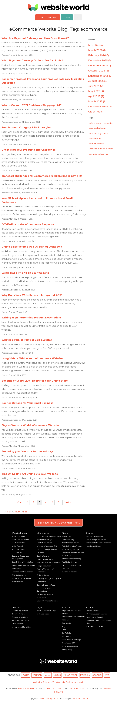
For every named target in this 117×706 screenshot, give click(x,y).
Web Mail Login (43, 614)
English (25, 675)
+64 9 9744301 (26, 688)
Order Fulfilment (43, 575)
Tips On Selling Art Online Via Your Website (29, 474)
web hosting (95, 133)
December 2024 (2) (100, 106)
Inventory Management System (49, 578)
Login (39, 607)
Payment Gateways (44, 539)
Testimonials (66, 636)
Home (8, 512)
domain (110, 148)
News (64, 630)
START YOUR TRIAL (47, 17)
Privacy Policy (67, 649)
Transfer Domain (18, 614)
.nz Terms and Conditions (21, 627)
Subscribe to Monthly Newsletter (99, 543)
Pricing (64, 533)
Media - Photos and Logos (71, 640)
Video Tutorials (17, 546)
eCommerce (95, 123)
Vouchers (40, 553)
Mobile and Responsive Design (23, 565)
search (78, 17)
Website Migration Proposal (72, 546)
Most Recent (96, 45)
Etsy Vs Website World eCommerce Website (30, 425)
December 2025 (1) (99, 60)
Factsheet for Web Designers (22, 572)
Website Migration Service (96, 539)
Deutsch (37, 675)
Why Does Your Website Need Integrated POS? (31, 295)
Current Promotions (69, 572)
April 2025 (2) (96, 96)
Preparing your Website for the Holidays (27, 451)
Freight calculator (44, 566)
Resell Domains (17, 624)
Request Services (93, 611)
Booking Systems (43, 556)
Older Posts (95, 111)
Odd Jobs (65, 568)
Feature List (16, 568)
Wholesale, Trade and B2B (47, 546)
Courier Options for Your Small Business (27, 403)
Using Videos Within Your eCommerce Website (32, 358)
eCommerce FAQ (18, 549)
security (93, 154)
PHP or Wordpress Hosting (71, 559)
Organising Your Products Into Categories (28, 149)
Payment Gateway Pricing (71, 565)
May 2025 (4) (96, 91)
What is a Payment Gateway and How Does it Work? (35, 38)
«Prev (20, 502)
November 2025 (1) (99, 65)
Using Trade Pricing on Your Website (25, 272)
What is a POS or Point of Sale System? (26, 339)
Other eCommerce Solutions (47, 601)
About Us (17, 512)
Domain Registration (20, 611)
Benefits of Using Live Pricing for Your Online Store (34, 380)
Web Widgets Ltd (50, 698)
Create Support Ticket (95, 626)
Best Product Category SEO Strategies (26, 127)
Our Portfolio (66, 633)
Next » (67, 502)
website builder (97, 148)
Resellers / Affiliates (94, 546)
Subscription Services (45, 594)
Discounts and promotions (47, 549)
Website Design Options (70, 543)
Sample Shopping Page (46, 585)
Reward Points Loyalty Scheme (48, 563)
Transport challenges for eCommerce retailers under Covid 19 (41, 176)
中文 (107, 675)
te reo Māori (70, 675)
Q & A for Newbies (18, 543)
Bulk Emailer (16, 553)
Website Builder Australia (70, 682)
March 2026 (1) (97, 50)
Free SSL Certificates (69, 562)
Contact (90, 607)
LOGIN (67, 17)
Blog (25, 512)
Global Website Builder (20, 539)
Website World (81, 698)
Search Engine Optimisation (22, 562)
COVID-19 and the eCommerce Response (27, 224)
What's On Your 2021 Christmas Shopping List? (31, 105)
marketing (108, 123)
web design (100, 128)
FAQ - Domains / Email (20, 620)
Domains (16, 607)
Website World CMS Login (46, 611)
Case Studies (66, 623)
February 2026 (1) (98, 55)
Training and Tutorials (95, 617)
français (85, 675)
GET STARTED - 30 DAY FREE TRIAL (58, 522)
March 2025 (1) (97, 101)
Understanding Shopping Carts (49, 536)
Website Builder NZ (19, 536)
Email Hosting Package (70, 549)
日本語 (57, 675)
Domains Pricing (68, 539)
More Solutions (17, 582)
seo (91, 128)
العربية (47, 675)
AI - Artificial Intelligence (21, 578)
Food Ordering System (45, 559)
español (97, 675)
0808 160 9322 (77, 688)
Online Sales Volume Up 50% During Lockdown (31, 246)
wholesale (103, 154)
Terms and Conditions (70, 646)
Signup (89, 533)
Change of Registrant (20, 617)
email (105, 133)
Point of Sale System (44, 543)
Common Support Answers (97, 614)
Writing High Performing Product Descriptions (31, 317)
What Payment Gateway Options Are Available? (32, 60)
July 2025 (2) (95, 86)
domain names (96, 143)
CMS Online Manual (19, 575)
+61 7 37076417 (55, 688)
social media (95, 138)
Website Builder (19, 533)
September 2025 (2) (100, 75)
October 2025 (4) (98, 70)
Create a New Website (95, 536)
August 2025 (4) (97, 81)
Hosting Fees (66, 536)
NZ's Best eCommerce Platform (73, 617)
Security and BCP (68, 643)
